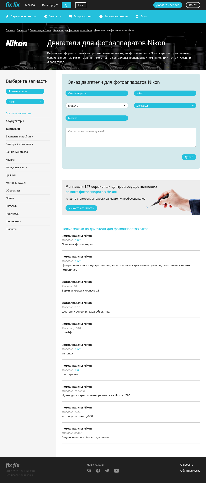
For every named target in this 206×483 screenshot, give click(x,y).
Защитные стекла (17, 151)
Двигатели (13, 128)
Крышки (11, 175)
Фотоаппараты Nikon (77, 235)
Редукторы (12, 213)
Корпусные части (16, 167)
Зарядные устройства (19, 136)
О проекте (186, 464)
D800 (77, 240)
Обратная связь (190, 470)
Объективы (13, 190)
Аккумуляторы (15, 121)
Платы (10, 198)
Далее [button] (189, 157)
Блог (144, 16)
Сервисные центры (23, 16)
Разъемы (11, 206)
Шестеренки (13, 221)
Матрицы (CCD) (16, 182)
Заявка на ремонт (116, 16)
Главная (10, 30)
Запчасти (55, 16)
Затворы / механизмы (19, 144)
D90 (76, 370)
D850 (77, 261)
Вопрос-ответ (83, 16)
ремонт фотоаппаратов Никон (91, 192)
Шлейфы (11, 229)
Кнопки (10, 159)
